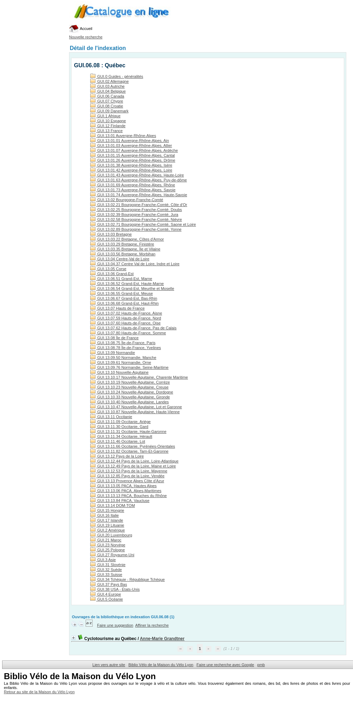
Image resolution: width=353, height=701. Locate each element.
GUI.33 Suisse (106, 574)
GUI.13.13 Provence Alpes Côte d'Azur (127, 481)
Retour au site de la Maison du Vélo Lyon (39, 692)
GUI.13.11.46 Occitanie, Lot (117, 441)
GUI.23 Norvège (107, 545)
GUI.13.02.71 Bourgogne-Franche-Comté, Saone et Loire (143, 224)
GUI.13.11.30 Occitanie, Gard (119, 426)
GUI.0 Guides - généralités (116, 76)
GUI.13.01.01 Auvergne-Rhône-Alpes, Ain (129, 140)
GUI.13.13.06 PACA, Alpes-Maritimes (125, 491)
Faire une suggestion (115, 625)
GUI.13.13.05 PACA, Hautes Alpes (123, 486)
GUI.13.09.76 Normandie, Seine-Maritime (129, 367)
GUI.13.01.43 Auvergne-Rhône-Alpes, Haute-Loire (137, 175)
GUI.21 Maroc (106, 540)
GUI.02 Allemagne (109, 81)
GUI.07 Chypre (106, 101)
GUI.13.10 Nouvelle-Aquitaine (119, 372)
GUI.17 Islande (106, 520)
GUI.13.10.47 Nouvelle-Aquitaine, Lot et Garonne (136, 407)
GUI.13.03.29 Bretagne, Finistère (122, 244)
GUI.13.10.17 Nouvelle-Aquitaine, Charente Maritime (139, 377)
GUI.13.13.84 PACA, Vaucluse (119, 500)
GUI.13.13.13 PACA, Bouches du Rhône (128, 496)
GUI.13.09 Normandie (112, 352)
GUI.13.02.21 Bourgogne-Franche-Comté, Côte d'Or (138, 205)
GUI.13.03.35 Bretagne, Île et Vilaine (125, 249)
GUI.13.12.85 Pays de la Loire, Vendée (127, 476)
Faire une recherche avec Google (225, 665)
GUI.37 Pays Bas (108, 584)
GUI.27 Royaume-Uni (112, 555)
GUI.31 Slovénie (107, 565)
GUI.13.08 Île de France (114, 338)
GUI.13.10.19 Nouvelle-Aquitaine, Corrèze (130, 382)
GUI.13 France (106, 131)
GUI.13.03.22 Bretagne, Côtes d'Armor (127, 239)
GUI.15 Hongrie (107, 510)
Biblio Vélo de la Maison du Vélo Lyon (160, 665)
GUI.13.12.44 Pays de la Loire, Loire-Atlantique (134, 461)
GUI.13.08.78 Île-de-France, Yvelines (125, 348)
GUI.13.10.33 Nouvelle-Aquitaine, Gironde (130, 397)
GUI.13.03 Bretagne (111, 234)
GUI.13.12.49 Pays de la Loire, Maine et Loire (133, 466)
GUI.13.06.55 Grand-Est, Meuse (121, 293)
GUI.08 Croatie (106, 106)
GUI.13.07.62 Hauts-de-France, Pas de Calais (133, 328)
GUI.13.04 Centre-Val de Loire (119, 259)
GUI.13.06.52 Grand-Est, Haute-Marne (127, 283)
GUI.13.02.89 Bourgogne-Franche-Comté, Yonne (135, 229)
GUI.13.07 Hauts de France (117, 308)
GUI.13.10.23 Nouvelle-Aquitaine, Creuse (129, 387)
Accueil (80, 28)
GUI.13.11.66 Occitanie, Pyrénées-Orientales (132, 446)
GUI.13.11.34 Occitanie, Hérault (121, 436)
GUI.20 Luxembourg (111, 535)
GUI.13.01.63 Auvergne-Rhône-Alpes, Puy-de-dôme (138, 180)
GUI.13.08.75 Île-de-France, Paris (122, 343)
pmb (261, 665)
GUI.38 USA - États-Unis (115, 589)
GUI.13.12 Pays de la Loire (117, 456)
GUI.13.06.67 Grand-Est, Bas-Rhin (123, 298)
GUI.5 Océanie (106, 599)
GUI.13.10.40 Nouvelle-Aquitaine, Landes (129, 402)
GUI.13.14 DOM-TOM (112, 505)
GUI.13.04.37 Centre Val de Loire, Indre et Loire (134, 264)
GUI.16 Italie (104, 515)
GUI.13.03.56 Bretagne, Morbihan (122, 254)
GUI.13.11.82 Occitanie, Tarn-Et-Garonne (129, 451)
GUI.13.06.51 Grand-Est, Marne (121, 279)
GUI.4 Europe (105, 594)
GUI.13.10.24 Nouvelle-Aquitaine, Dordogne (131, 392)
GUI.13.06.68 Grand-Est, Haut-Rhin (124, 303)
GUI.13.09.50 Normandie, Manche (123, 357)
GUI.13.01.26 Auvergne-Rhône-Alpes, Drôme (132, 160)
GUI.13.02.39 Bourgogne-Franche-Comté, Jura (134, 214)
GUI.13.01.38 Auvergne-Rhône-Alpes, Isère (131, 165)
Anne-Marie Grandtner (162, 638)
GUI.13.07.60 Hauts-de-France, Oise (125, 323)
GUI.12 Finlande (107, 126)
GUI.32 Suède (106, 569)
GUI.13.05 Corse (108, 269)
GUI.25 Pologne (107, 550)
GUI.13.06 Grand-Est (112, 274)
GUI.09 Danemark (109, 111)
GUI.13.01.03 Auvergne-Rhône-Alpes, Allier (131, 145)
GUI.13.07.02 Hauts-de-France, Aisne (126, 313)
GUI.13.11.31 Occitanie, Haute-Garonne (128, 431)
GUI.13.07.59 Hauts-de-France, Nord (125, 318)
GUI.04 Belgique (108, 91)
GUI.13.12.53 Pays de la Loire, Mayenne (128, 471)
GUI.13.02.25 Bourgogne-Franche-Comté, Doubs (136, 209)
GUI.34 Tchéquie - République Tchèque (127, 579)
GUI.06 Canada (107, 96)
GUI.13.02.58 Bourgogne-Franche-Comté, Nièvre (136, 219)
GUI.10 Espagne (108, 121)
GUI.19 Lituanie (107, 525)
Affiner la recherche (152, 625)
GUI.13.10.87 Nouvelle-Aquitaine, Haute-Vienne (135, 412)
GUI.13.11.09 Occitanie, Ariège (120, 422)
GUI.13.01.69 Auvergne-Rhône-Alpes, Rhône (132, 185)
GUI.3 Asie (103, 560)
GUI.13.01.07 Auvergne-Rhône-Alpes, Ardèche (134, 150)
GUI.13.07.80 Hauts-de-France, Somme (128, 333)
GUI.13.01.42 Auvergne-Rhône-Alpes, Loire (131, 170)
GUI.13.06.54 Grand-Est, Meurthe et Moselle (132, 288)
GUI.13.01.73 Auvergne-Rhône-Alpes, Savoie (132, 190)
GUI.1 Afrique (105, 116)
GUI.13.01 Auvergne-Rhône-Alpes (123, 136)
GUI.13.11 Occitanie (111, 417)
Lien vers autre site (108, 665)
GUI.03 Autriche (107, 86)
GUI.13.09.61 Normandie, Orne (120, 362)
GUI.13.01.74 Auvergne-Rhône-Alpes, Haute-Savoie (138, 195)
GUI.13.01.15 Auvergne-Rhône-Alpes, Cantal (132, 155)
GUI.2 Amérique (107, 530)
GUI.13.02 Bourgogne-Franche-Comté (126, 200)
